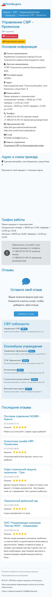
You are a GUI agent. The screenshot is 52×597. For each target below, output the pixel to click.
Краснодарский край (29, 12)
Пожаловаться (10, 36)
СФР (15, 12)
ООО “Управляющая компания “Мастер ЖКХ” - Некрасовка (22, 524)
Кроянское (10, 15)
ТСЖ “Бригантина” (12, 360)
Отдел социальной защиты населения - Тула (20, 471)
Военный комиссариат (14, 388)
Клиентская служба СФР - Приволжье (19, 443)
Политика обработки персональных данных (20, 571)
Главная (6, 12)
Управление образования (16, 351)
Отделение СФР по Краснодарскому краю (24, 145)
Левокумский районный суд (21, 501)
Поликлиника (10, 369)
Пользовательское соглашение (15, 575)
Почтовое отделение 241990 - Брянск (22, 418)
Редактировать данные (13, 41)
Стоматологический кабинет (17, 379)
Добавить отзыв (26, 314)
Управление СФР (12, 328)
